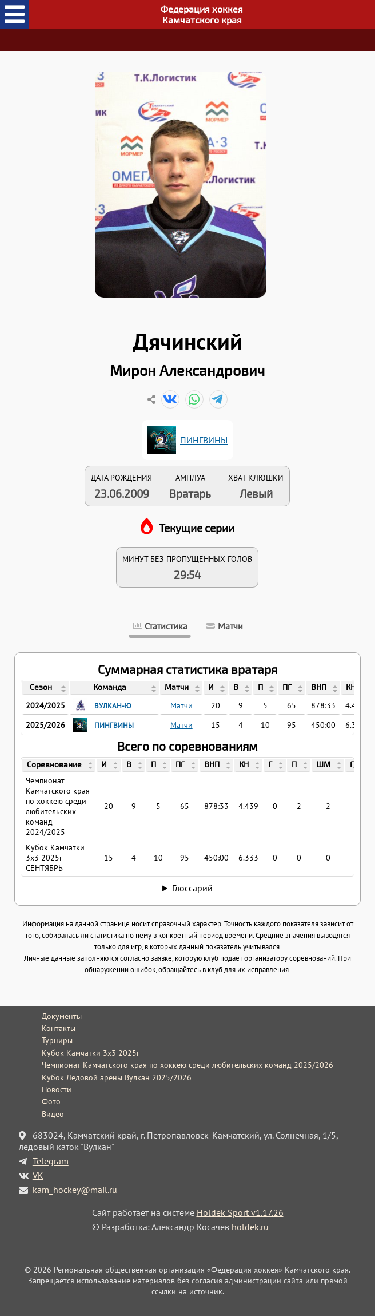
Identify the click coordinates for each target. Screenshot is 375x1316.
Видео (53, 1114)
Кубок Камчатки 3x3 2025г (90, 1053)
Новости (56, 1089)
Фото (51, 1101)
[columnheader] (45, 688)
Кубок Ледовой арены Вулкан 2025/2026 (117, 1077)
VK (38, 1175)
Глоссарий (192, 888)
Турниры (57, 1040)
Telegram (51, 1161)
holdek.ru (250, 1226)
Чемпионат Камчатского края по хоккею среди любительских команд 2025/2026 (187, 1065)
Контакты (58, 1028)
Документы (62, 1016)
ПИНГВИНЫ (204, 440)
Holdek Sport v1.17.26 (240, 1212)
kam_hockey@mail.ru (75, 1189)
